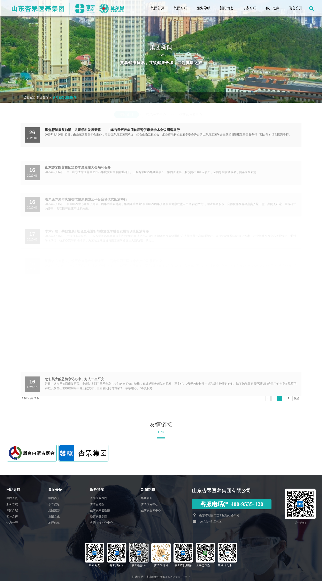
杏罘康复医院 (98, 498)
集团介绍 (180, 8)
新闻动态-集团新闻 (65, 97)
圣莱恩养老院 (98, 516)
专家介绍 (249, 8)
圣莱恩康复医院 (100, 510)
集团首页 (157, 8)
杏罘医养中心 (156, 114)
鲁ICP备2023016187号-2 (175, 577)
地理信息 (54, 522)
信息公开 (295, 8)
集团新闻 (126, 114)
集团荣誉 (54, 510)
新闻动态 (226, 8)
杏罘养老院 (97, 504)
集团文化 (54, 516)
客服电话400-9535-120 (231, 504)
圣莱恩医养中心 (190, 114)
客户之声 (272, 8)
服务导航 (203, 8)
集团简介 (54, 498)
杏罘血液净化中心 (101, 522)
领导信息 (54, 504)
